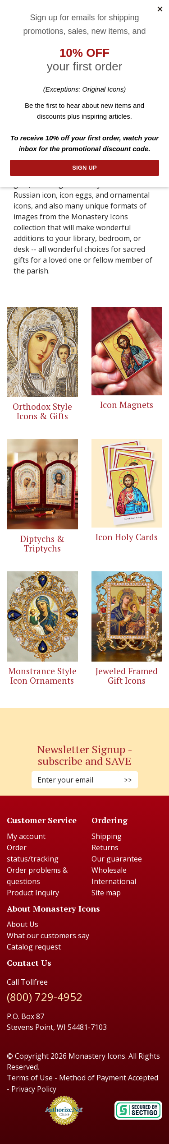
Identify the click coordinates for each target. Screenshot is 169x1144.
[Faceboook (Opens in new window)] (75, 720)
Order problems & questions (37, 875)
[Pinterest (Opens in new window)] (84, 720)
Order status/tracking (33, 853)
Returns (105, 847)
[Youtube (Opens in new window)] (93, 720)
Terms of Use (30, 1078)
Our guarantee (116, 859)
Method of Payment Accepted (108, 1078)
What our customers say (48, 935)
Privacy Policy (33, 1089)
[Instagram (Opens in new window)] (80, 720)
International (113, 881)
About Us (22, 924)
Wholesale (109, 870)
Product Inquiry (33, 893)
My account (26, 836)
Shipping (106, 836)
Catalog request (34, 947)
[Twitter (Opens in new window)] (89, 720)
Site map (106, 893)
